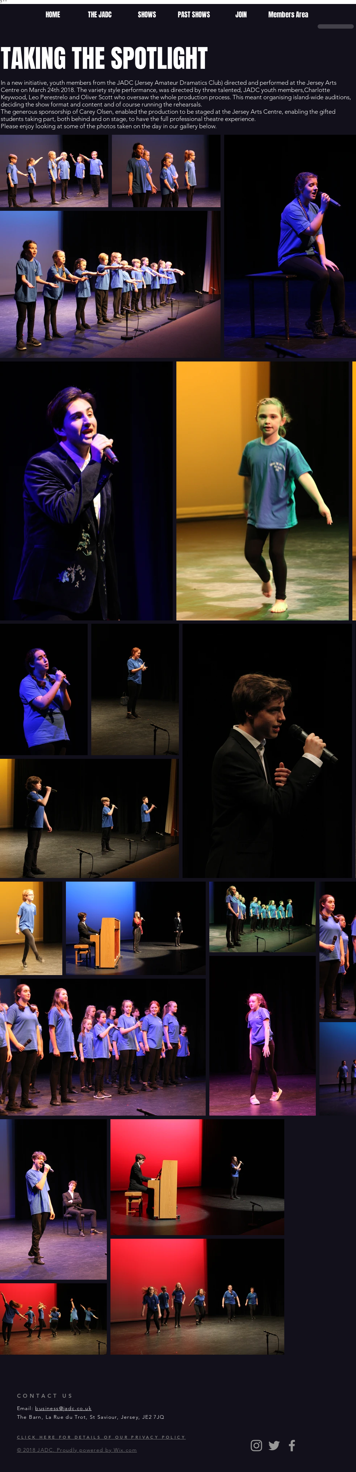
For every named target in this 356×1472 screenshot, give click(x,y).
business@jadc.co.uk (63, 1408)
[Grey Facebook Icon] (292, 1445)
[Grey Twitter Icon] (274, 1445)
